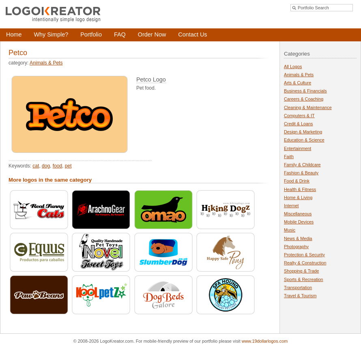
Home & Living (298, 197)
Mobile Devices (299, 221)
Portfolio (91, 34)
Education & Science (304, 139)
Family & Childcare (302, 164)
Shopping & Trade (301, 270)
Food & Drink (296, 180)
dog (46, 166)
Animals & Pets (46, 63)
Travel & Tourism (300, 295)
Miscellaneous (298, 213)
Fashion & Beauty (301, 172)
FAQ (120, 34)
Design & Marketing (303, 131)
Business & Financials (305, 90)
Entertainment (297, 148)
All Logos (293, 66)
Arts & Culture (297, 82)
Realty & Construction (305, 262)
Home (13, 34)
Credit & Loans (298, 123)
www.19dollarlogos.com (265, 341)
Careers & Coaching (303, 99)
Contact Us (192, 34)
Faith (289, 156)
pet (68, 166)
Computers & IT (299, 115)
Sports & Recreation (303, 279)
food (57, 166)
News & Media (298, 238)
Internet (291, 205)
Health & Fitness (300, 189)
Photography (296, 246)
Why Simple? (51, 34)
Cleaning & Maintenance (308, 107)
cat (35, 166)
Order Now (152, 34)
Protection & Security (304, 254)
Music (289, 230)
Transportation (298, 287)
